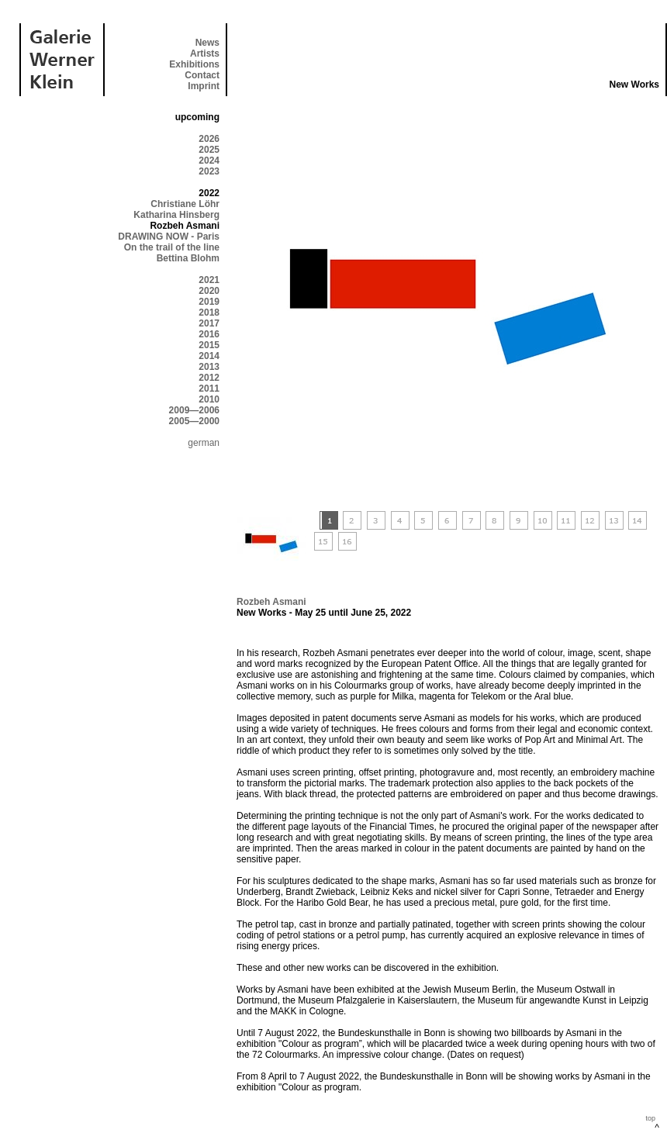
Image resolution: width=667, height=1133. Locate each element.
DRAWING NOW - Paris (168, 236)
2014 (209, 356)
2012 (209, 377)
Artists (204, 53)
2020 (209, 290)
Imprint (203, 86)
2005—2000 (194, 421)
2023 (209, 171)
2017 (209, 323)
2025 (209, 149)
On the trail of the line (171, 247)
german (203, 442)
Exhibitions (194, 64)
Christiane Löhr (184, 204)
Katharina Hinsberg (176, 214)
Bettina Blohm (188, 258)
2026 (209, 138)
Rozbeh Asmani (271, 601)
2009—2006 (194, 410)
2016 (209, 334)
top (650, 1118)
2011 (209, 388)
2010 (209, 399)
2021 (209, 280)
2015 (209, 345)
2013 (209, 366)
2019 (209, 301)
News (207, 42)
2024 (209, 160)
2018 (209, 312)
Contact (202, 75)
